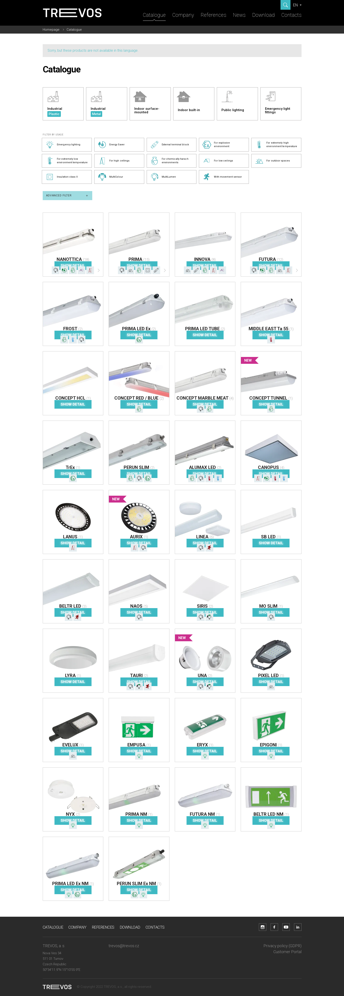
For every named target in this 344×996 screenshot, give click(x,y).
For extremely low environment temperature (66, 160)
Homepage (51, 30)
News (239, 15)
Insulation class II (61, 177)
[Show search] (285, 5)
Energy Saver (111, 144)
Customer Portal (287, 951)
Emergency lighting (62, 144)
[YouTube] (286, 927)
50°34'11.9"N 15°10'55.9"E (61, 970)
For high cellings (114, 160)
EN (296, 5)
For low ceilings (217, 160)
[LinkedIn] (298, 927)
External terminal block (169, 144)
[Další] (99, 271)
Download (263, 15)
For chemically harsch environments (169, 160)
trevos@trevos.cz (124, 945)
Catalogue (154, 15)
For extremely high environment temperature (276, 144)
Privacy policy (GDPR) (282, 945)
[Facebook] (274, 927)
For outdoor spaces (272, 160)
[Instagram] (262, 927)
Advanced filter (67, 195)
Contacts (291, 15)
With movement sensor (222, 177)
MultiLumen (163, 177)
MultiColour (110, 177)
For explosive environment (216, 144)
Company (183, 15)
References (213, 15)
